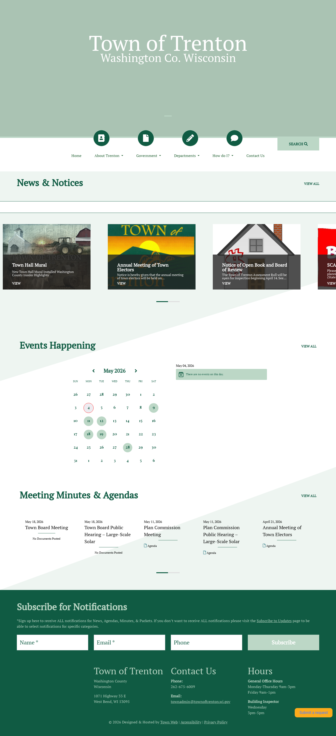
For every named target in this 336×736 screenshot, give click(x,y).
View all (311, 183)
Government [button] (147, 155)
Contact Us (255, 155)
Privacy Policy (216, 722)
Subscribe (283, 642)
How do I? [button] (222, 155)
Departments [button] (185, 155)
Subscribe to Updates (274, 620)
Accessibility (191, 722)
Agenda (150, 546)
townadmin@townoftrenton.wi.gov (200, 701)
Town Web (169, 722)
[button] (162, 301)
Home (76, 155)
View (16, 283)
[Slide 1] (168, 116)
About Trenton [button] (107, 155)
